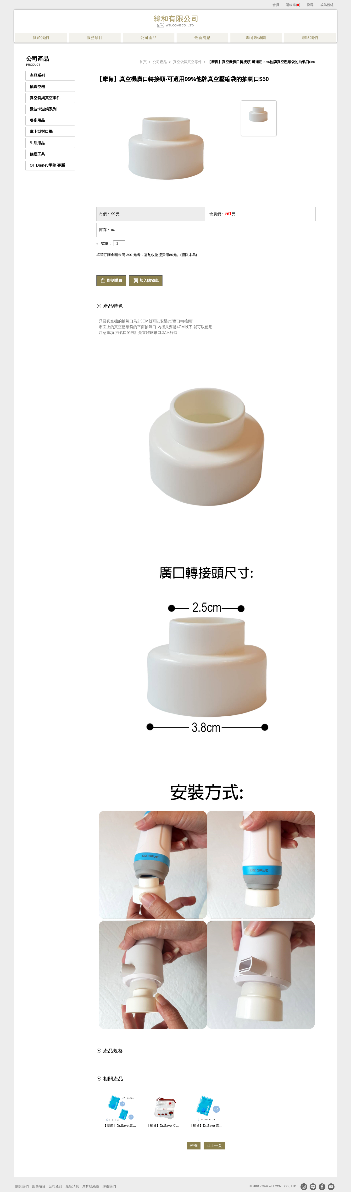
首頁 (143, 62)
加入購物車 (146, 280)
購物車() (293, 5)
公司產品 (160, 62)
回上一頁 (214, 1145)
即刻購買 (111, 280)
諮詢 (194, 1145)
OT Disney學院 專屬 (47, 165)
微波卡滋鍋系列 (43, 109)
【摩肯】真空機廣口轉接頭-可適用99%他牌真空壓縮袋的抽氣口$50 (261, 62)
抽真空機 (37, 87)
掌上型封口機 (41, 132)
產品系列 (37, 75)
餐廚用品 (37, 120)
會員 (276, 5)
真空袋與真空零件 (45, 98)
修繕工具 (37, 154)
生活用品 (37, 143)
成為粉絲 (327, 5)
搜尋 (310, 5)
